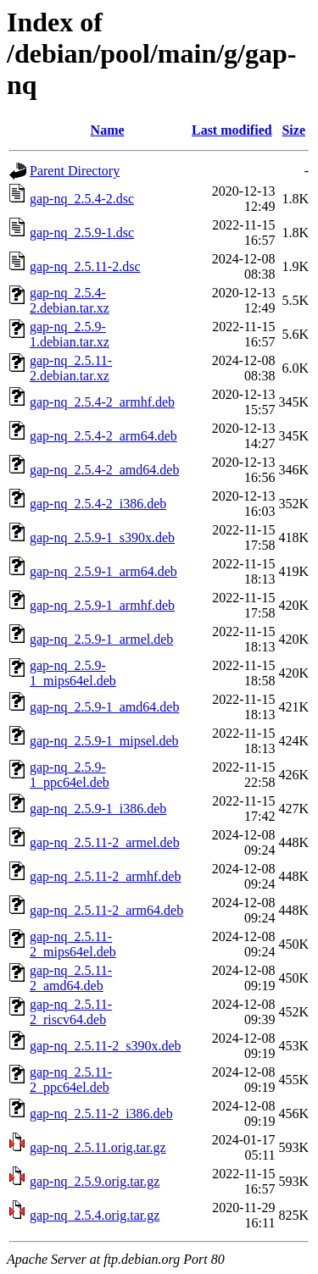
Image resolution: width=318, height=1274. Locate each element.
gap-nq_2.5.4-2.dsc (82, 198)
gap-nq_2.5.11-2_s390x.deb (105, 1046)
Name (108, 130)
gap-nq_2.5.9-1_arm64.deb (103, 571)
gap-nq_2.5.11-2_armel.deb (105, 842)
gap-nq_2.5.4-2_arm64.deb (103, 436)
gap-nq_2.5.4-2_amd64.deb (104, 470)
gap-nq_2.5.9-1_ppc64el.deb (69, 774)
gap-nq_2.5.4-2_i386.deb (98, 503)
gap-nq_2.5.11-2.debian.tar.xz (71, 368)
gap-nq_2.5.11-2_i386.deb (101, 1113)
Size (293, 130)
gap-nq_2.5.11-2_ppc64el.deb (71, 1079)
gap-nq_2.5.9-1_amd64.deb (104, 707)
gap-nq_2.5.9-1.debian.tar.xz (69, 334)
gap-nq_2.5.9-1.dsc (82, 232)
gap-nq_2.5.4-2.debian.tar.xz (69, 300)
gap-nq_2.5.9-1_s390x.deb (102, 537)
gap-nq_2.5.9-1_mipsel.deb (104, 741)
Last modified (232, 130)
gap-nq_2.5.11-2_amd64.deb (71, 978)
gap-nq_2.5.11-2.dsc (85, 266)
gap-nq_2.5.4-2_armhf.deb (102, 402)
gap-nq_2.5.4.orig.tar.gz (94, 1215)
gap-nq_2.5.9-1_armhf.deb (102, 605)
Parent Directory (75, 170)
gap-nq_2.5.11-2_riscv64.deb (71, 1012)
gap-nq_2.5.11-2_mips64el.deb (73, 944)
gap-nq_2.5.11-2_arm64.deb (106, 910)
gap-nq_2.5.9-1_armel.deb (101, 639)
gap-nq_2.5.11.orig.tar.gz (98, 1147)
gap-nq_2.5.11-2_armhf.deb (105, 876)
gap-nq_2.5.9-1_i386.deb (98, 808)
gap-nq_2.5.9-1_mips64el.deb (73, 673)
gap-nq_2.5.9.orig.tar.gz (94, 1181)
